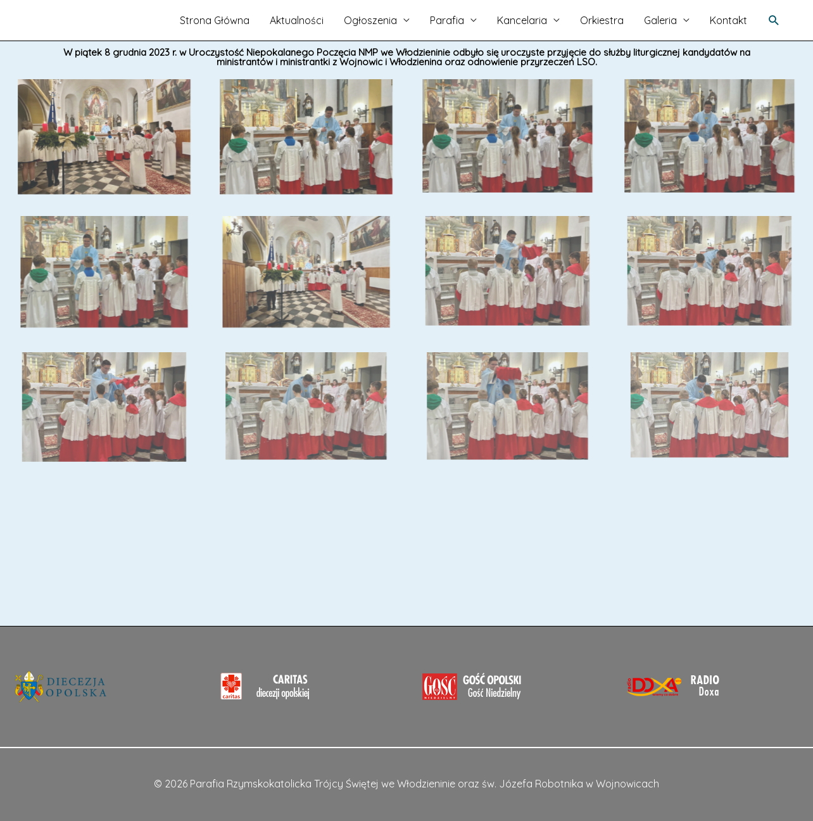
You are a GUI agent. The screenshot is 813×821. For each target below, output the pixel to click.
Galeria (660, 20)
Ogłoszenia (370, 20)
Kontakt (728, 20)
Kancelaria (522, 20)
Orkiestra (602, 20)
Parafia (447, 20)
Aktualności (297, 20)
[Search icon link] (774, 20)
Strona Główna (214, 20)
